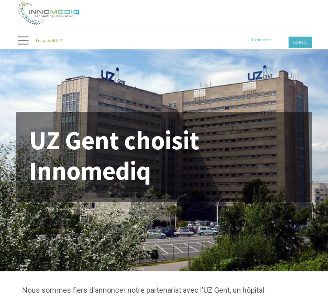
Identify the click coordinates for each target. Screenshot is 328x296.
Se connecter (261, 39)
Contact (300, 42)
